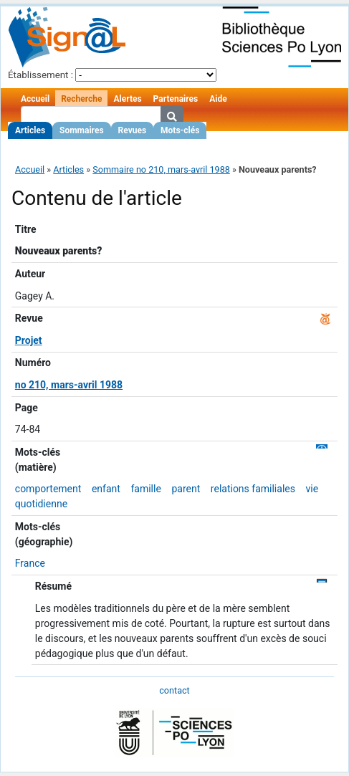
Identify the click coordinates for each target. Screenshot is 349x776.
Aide (217, 99)
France (30, 563)
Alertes (127, 99)
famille (145, 488)
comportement (48, 488)
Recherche (81, 99)
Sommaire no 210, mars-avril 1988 (161, 169)
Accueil (35, 99)
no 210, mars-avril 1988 (69, 385)
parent (185, 488)
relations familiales (253, 488)
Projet (28, 340)
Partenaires (176, 99)
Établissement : (40, 75)
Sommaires (81, 130)
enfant (106, 488)
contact (174, 690)
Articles (30, 130)
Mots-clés (180, 130)
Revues (132, 130)
